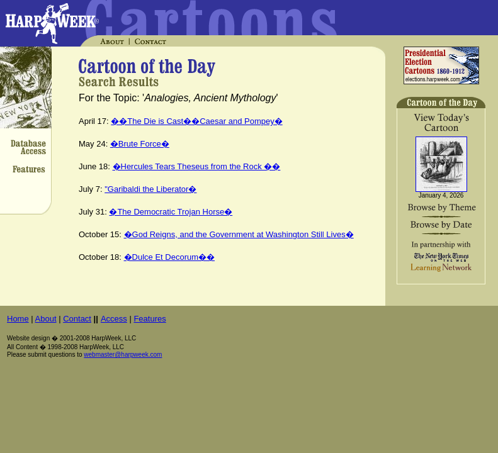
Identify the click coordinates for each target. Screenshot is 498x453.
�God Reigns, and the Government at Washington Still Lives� (239, 234)
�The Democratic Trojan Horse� (170, 211)
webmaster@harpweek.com (123, 354)
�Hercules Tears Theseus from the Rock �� (197, 166)
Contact (77, 318)
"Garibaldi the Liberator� (150, 189)
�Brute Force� (139, 143)
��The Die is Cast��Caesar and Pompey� (196, 121)
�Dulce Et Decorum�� (169, 257)
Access (114, 318)
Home (18, 318)
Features (149, 318)
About (46, 318)
